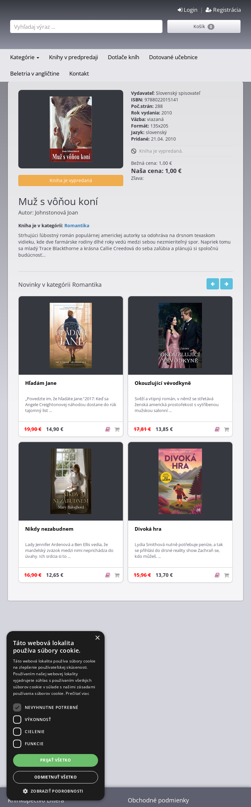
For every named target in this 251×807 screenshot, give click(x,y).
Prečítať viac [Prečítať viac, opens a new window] (77, 693)
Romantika (76, 225)
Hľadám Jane (41, 383)
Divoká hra (148, 528)
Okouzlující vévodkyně (163, 383)
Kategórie (24, 57)
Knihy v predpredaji (73, 57)
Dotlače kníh (123, 57)
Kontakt (79, 73)
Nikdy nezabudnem (49, 528)
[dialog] (56, 715)
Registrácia (223, 9)
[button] (55, 791)
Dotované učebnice (173, 57)
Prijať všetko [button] (55, 760)
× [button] (97, 638)
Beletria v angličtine (34, 73)
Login (187, 9)
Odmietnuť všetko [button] (55, 777)
